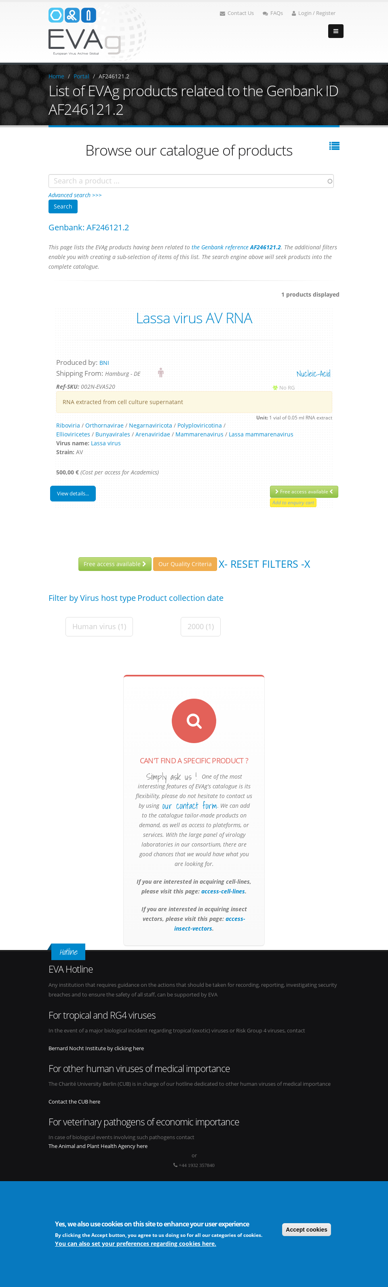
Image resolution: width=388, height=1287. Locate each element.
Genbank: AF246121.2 (88, 227)
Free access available (304, 492)
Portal (81, 76)
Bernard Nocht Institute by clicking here (96, 1048)
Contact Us (237, 13)
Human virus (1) (99, 626)
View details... (73, 493)
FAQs (273, 13)
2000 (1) (201, 626)
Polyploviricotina (199, 425)
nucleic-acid (313, 373)
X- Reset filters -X (264, 564)
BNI (104, 363)
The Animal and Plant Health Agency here (98, 1146)
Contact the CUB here (74, 1101)
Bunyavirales (112, 434)
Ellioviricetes (73, 434)
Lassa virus (106, 443)
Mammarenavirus (199, 434)
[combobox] (191, 181)
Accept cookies (306, 1229)
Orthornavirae (104, 425)
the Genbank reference (236, 247)
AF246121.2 (114, 76)
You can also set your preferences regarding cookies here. (135, 1243)
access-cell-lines (222, 891)
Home (56, 76)
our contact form (189, 806)
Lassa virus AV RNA (194, 317)
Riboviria (68, 425)
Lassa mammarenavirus (261, 434)
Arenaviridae (152, 434)
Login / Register (313, 13)
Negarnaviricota (150, 425)
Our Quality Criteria (185, 564)
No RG (287, 387)
